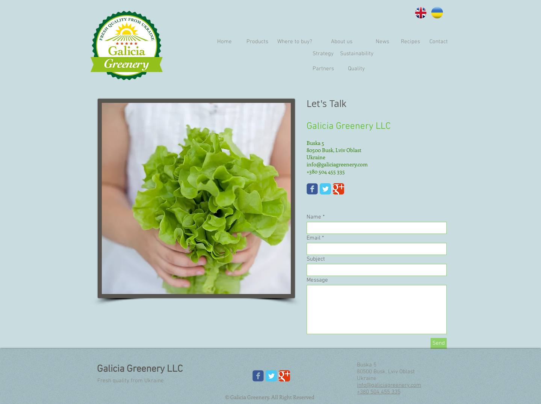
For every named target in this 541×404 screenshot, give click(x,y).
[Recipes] (410, 41)
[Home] (224, 41)
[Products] (257, 41)
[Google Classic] (338, 188)
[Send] (439, 343)
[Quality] (356, 68)
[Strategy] (323, 53)
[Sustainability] (356, 53)
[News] (382, 41)
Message (317, 280)
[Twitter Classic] (325, 188)
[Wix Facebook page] (312, 188)
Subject (316, 259)
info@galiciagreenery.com (337, 164)
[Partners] (323, 68)
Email (313, 238)
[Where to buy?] (294, 41)
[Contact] (439, 41)
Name (314, 217)
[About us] (341, 41)
